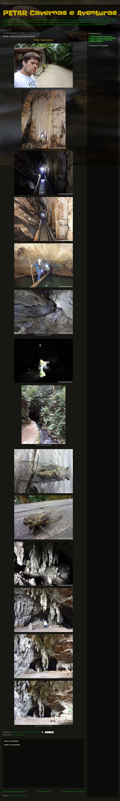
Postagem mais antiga (73, 791)
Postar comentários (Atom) (18, 795)
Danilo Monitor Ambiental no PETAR (25, 732)
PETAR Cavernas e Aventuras (60, 13)
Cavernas (15, 734)
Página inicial (44, 791)
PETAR (22, 734)
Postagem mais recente (14, 791)
